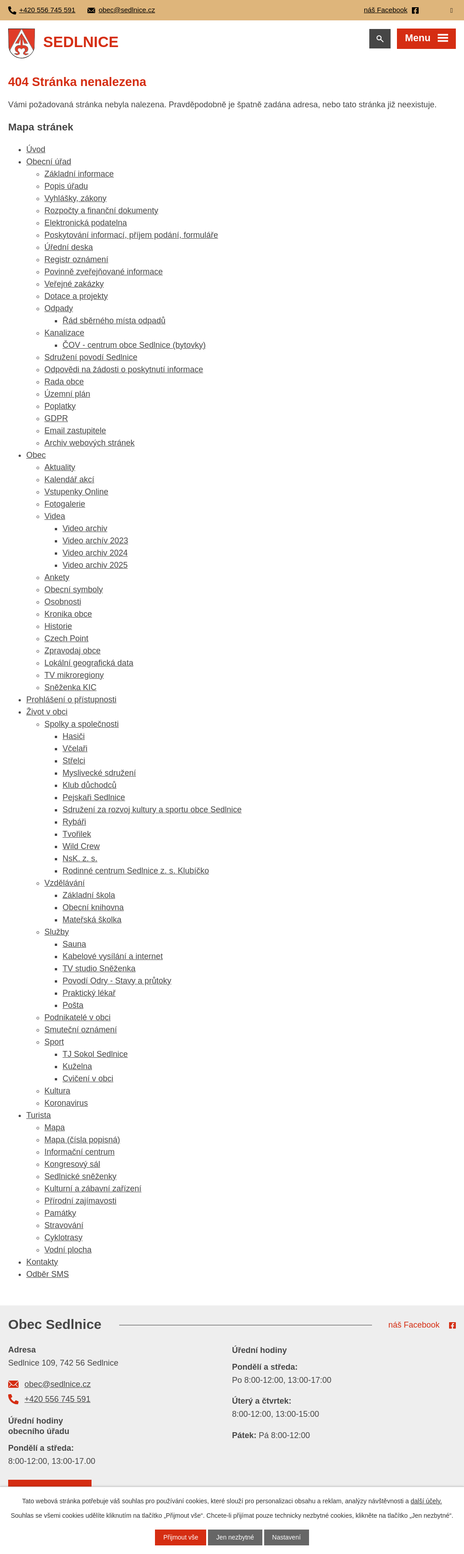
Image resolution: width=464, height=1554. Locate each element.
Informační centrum (79, 1151)
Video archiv (85, 528)
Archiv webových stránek (89, 442)
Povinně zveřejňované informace (103, 271)
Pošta (73, 1005)
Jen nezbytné (235, 1537)
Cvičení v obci (88, 1078)
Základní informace (79, 173)
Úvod (35, 149)
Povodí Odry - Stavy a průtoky (117, 980)
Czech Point (66, 638)
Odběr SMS (47, 1274)
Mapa (54, 1127)
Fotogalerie (64, 503)
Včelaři (75, 748)
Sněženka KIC (70, 687)
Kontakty (42, 1261)
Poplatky (60, 406)
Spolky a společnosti (81, 724)
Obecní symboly (73, 589)
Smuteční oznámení (80, 1029)
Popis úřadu (66, 186)
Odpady (58, 308)
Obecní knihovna (93, 907)
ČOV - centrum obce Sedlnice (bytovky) (134, 345)
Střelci (74, 760)
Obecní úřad (48, 161)
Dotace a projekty (76, 296)
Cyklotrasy (63, 1237)
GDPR (56, 418)
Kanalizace (64, 332)
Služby (56, 931)
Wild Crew (81, 846)
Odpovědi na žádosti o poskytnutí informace (123, 369)
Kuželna (77, 1066)
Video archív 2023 (95, 540)
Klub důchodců (89, 785)
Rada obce (64, 381)
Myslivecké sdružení (99, 772)
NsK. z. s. (80, 858)
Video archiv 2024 (95, 552)
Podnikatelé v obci (77, 1017)
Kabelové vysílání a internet (113, 956)
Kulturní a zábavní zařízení (92, 1188)
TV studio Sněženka (99, 968)
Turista (38, 1115)
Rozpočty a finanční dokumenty (101, 210)
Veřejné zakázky (74, 283)
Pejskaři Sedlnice (94, 797)
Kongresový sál (72, 1164)
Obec (36, 455)
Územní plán (67, 393)
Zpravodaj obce (72, 650)
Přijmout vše (180, 1537)
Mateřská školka (92, 919)
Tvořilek (77, 834)
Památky (60, 1213)
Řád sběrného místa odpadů (114, 320)
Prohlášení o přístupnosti (71, 699)
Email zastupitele (75, 430)
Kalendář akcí (69, 479)
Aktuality (59, 467)
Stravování (63, 1225)
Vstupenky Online (76, 491)
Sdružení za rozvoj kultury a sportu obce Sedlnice (152, 809)
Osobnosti (62, 601)
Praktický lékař (89, 993)
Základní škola (89, 895)
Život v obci (47, 711)
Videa (54, 516)
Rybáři (74, 821)
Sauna (74, 944)
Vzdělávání (64, 882)
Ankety (56, 577)
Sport (54, 1041)
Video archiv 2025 (95, 565)
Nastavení (286, 1537)
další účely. (426, 1501)
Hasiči (74, 736)
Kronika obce (68, 614)
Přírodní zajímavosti (80, 1200)
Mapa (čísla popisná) (82, 1139)
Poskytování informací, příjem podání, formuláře (131, 235)
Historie (58, 626)
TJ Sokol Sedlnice (95, 1054)
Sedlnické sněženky (80, 1176)
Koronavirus (66, 1103)
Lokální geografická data (88, 662)
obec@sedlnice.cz (57, 1384)
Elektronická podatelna (85, 222)
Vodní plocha (68, 1249)
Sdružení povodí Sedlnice (90, 357)
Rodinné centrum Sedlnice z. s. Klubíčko (136, 870)
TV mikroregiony (74, 675)
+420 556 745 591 (57, 1399)
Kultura (57, 1090)
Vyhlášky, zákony (75, 198)
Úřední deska (68, 247)
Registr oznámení (76, 259)
